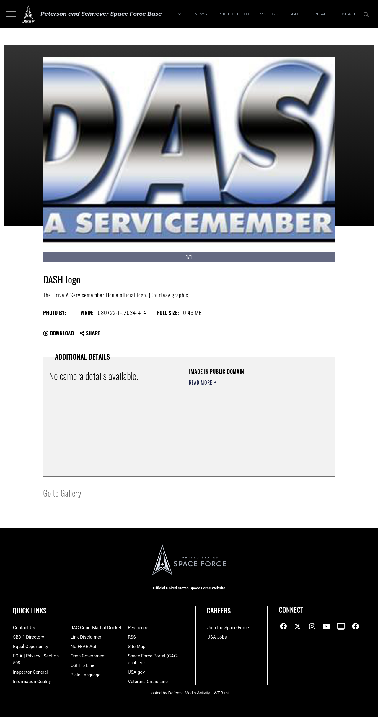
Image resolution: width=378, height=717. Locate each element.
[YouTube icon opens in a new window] (326, 626)
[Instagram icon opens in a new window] (312, 626)
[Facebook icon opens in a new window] (283, 626)
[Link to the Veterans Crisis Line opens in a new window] (148, 681)
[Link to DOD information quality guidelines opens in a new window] (31, 681)
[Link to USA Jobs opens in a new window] (216, 637)
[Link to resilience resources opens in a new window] (138, 627)
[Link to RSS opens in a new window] (132, 637)
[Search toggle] (367, 14)
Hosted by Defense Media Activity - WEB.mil (189, 692)
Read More (201, 382)
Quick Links (29, 611)
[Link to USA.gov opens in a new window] (136, 672)
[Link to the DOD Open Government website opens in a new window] (87, 656)
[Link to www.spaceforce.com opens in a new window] (227, 627)
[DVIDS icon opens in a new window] (340, 626)
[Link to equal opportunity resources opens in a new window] (30, 646)
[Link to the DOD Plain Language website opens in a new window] (85, 674)
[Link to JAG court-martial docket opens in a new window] (95, 627)
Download (58, 333)
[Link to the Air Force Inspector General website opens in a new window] (30, 672)
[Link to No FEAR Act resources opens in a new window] (83, 646)
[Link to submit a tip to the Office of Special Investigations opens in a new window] (82, 665)
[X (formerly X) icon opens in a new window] (297, 626)
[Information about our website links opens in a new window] (85, 637)
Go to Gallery (62, 492)
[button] (9, 14)
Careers (219, 611)
